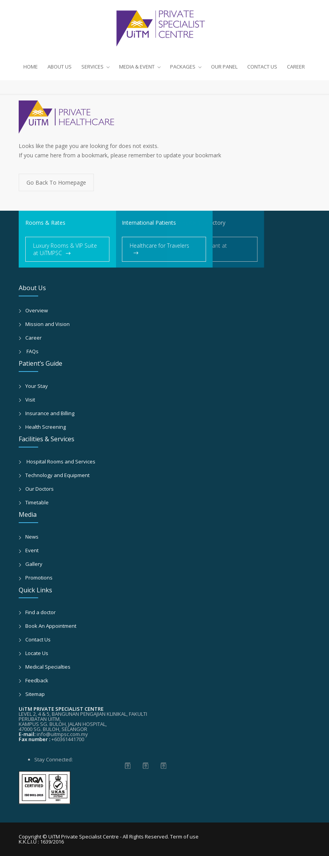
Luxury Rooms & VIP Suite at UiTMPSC (65, 249)
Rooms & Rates (45, 222)
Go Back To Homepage (56, 182)
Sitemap (35, 693)
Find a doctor (40, 612)
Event (32, 550)
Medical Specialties (47, 666)
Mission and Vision (47, 324)
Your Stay (36, 385)
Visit (30, 399)
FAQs (32, 351)
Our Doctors (39, 488)
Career (33, 337)
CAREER (296, 66)
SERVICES (92, 66)
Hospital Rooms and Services (60, 461)
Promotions (39, 577)
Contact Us (38, 639)
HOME (30, 66)
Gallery (33, 563)
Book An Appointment (50, 625)
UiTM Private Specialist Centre (84, 836)
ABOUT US (60, 66)
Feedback (36, 680)
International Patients (138, 222)
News (32, 536)
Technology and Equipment (57, 475)
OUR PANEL (224, 66)
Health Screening (45, 426)
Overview (36, 310)
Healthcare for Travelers (148, 245)
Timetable (37, 502)
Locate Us (36, 653)
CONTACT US (262, 66)
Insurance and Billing (49, 413)
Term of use (184, 836)
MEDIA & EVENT (137, 66)
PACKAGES (182, 66)
